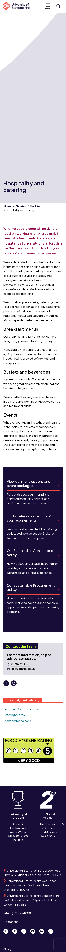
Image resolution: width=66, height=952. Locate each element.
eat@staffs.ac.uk (23, 669)
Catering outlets (14, 715)
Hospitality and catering (22, 700)
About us (21, 206)
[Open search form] (58, 6)
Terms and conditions (17, 721)
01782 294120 (20, 664)
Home (7, 206)
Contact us (10, 922)
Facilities (35, 206)
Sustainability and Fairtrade (21, 709)
